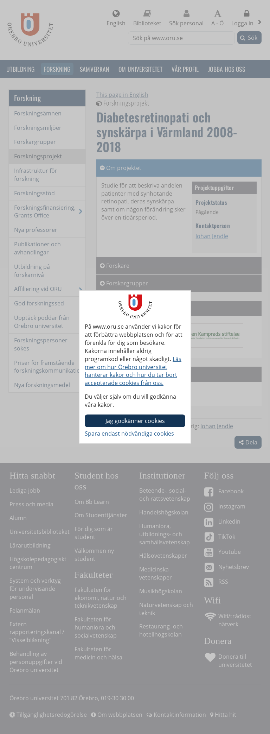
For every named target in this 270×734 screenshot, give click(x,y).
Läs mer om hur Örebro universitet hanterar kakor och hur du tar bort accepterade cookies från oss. (133, 371)
